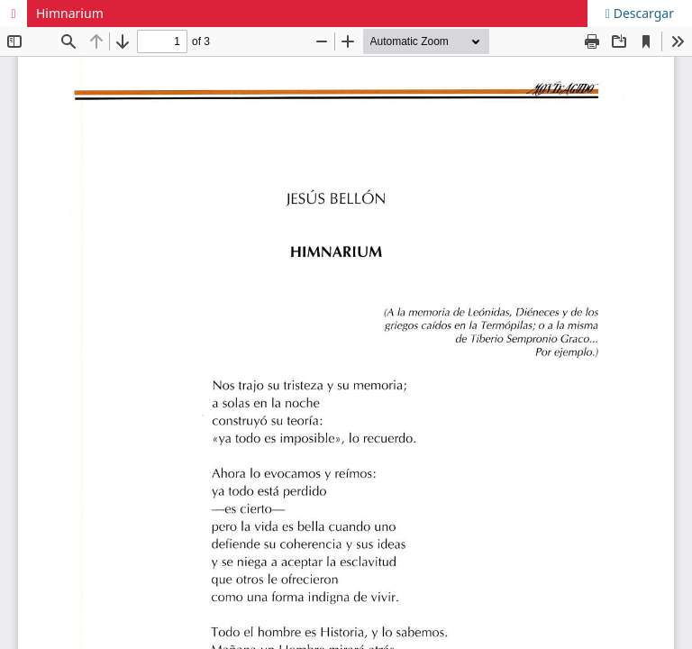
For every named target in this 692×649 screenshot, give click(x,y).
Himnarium (70, 13)
